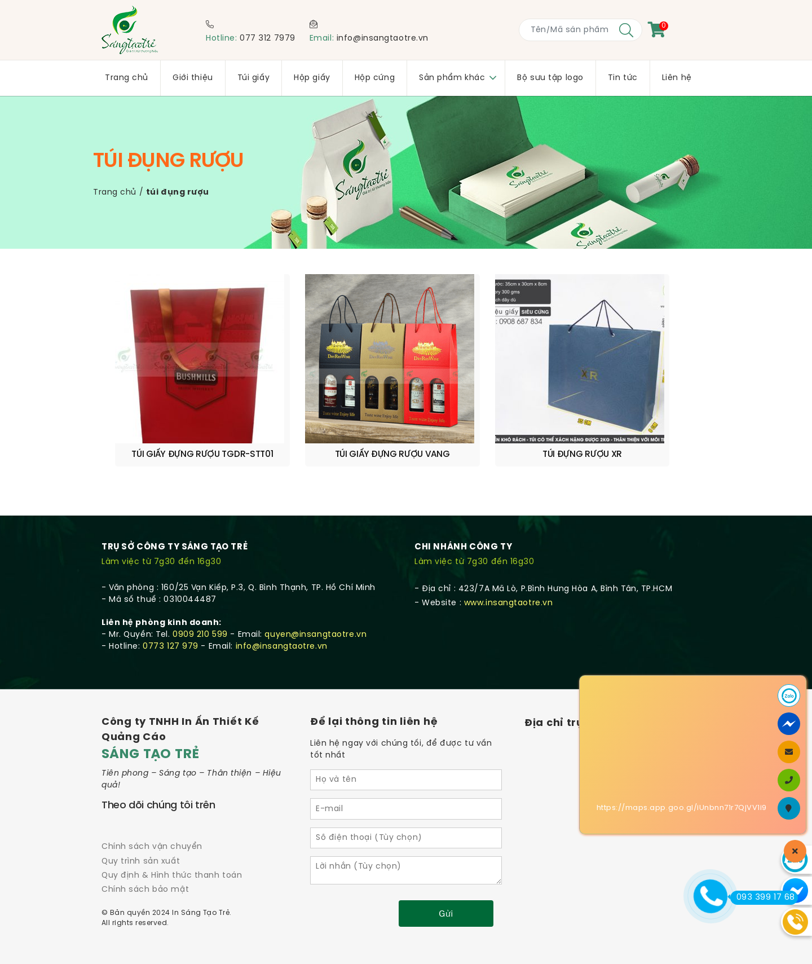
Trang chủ (114, 192)
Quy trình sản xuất (141, 831)
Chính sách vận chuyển (152, 816)
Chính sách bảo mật (145, 859)
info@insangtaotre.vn (383, 38)
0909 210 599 (200, 604)
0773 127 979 (170, 616)
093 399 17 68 (762, 897)
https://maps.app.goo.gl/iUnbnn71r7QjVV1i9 (682, 808)
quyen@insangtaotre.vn (315, 604)
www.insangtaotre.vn (508, 573)
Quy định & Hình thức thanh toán (172, 845)
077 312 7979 (267, 38)
